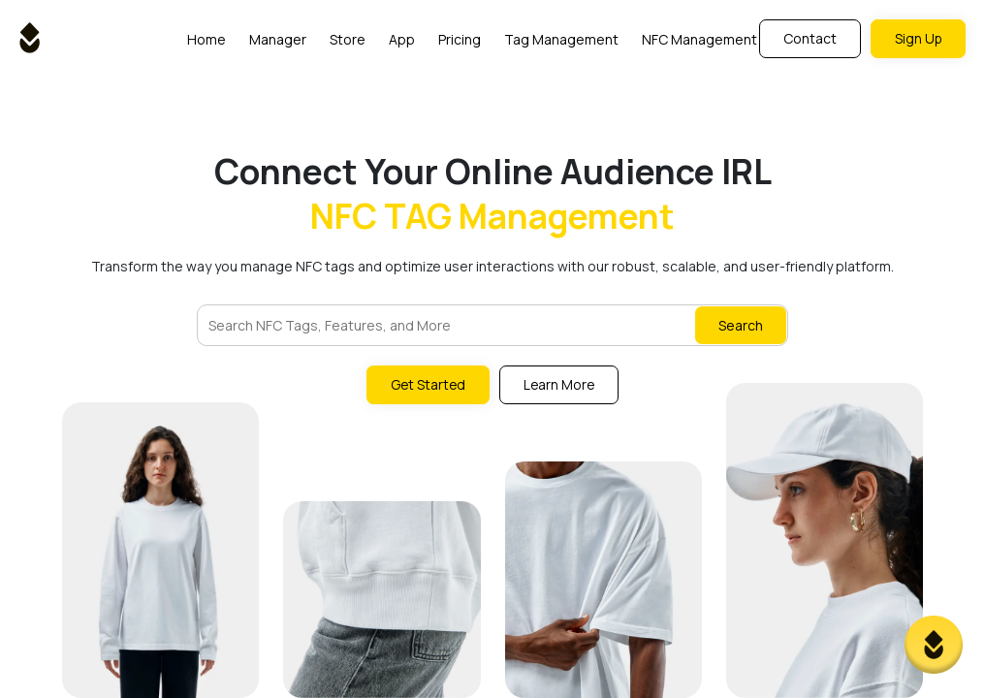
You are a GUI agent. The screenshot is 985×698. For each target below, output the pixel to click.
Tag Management (560, 39)
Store (347, 39)
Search (740, 325)
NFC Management (698, 39)
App (401, 39)
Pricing (458, 39)
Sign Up (917, 38)
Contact (808, 38)
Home (205, 39)
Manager (276, 39)
